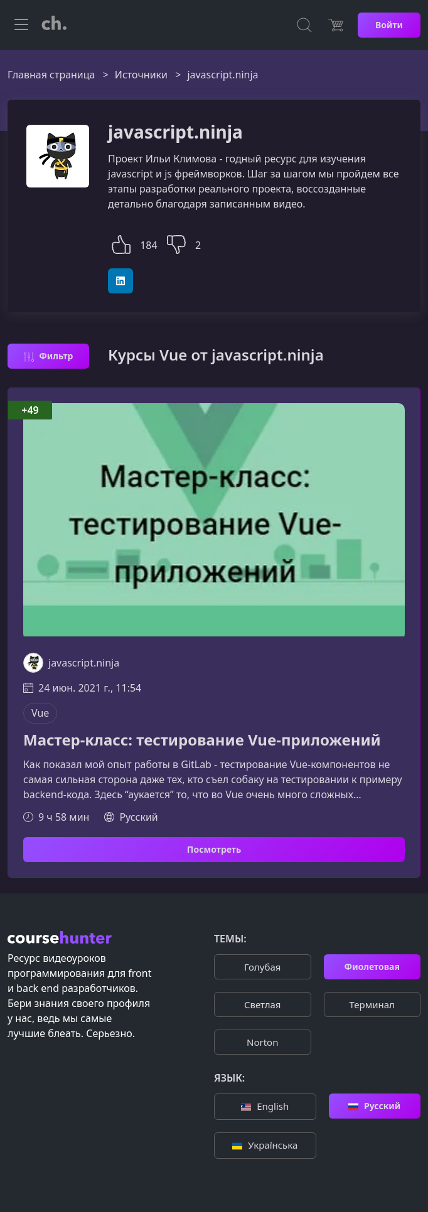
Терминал (372, 1004)
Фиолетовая (372, 966)
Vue (40, 713)
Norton (262, 1042)
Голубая (262, 967)
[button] (121, 243)
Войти (389, 25)
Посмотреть (214, 849)
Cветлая (262, 1004)
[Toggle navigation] (21, 25)
